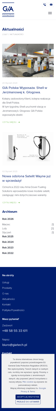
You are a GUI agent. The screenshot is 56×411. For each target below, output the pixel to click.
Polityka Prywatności (13, 310)
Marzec (6, 224)
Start (5, 34)
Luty (4, 228)
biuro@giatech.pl (14, 345)
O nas (5, 293)
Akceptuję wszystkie (28, 397)
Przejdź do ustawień (28, 401)
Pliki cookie (28, 382)
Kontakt (6, 304)
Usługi (5, 282)
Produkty (7, 288)
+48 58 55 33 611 (14, 331)
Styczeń (6, 232)
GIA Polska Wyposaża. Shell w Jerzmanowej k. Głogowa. (24, 90)
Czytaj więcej (9, 122)
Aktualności (8, 299)
